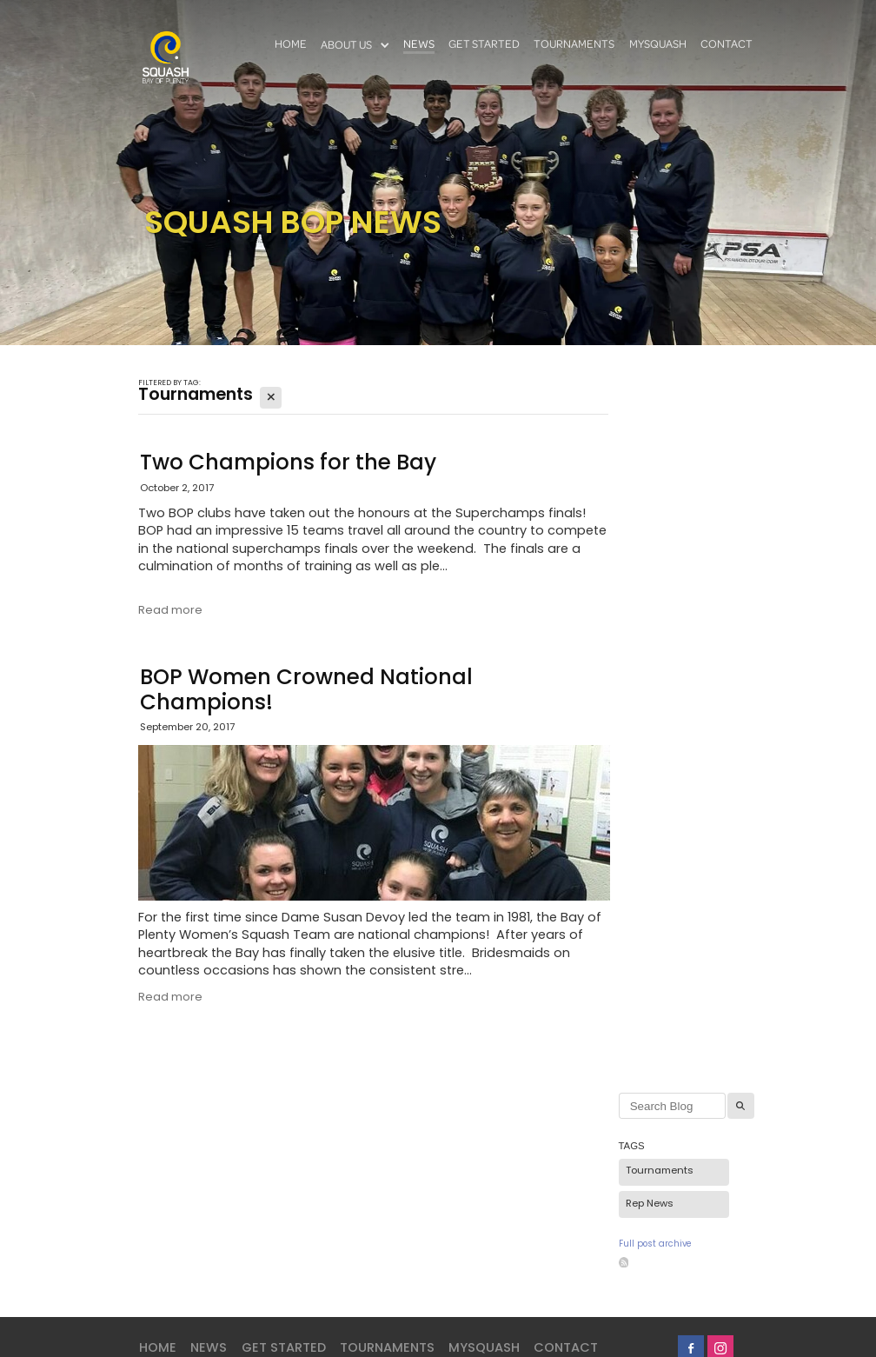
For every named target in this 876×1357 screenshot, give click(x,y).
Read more (170, 611)
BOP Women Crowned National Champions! (306, 692)
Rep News (650, 1204)
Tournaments (660, 1171)
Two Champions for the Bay (288, 464)
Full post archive (655, 1245)
